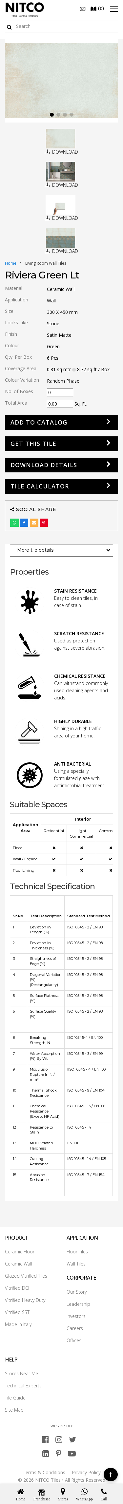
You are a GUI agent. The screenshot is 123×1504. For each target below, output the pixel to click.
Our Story (77, 1292)
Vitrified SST (17, 1312)
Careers (75, 1328)
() (97, 8)
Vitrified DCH (18, 1288)
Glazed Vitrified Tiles (26, 1276)
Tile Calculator (39, 486)
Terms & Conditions (44, 1472)
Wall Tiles (76, 1264)
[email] (82, 8)
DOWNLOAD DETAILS (43, 465)
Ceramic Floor (19, 1251)
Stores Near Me (21, 1373)
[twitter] (72, 1439)
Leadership (78, 1304)
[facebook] (45, 1439)
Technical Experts (23, 1385)
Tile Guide (15, 1398)
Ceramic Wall (18, 1264)
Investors (76, 1316)
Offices (74, 1340)
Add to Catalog (38, 422)
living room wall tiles (45, 263)
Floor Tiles (77, 1251)
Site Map (14, 1410)
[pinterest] (58, 1453)
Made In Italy (18, 1324)
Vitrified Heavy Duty (25, 1300)
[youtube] (72, 1453)
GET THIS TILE (33, 443)
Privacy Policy (86, 1472)
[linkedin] (45, 1453)
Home (10, 263)
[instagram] (58, 1439)
